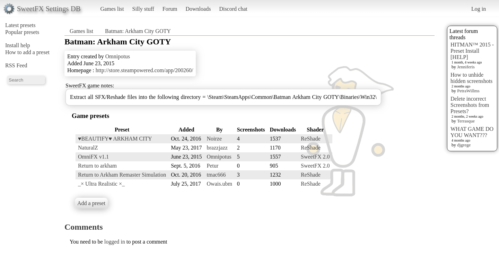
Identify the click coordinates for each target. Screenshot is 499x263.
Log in (478, 9)
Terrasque (466, 121)
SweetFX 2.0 (315, 157)
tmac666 (216, 175)
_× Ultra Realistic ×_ (101, 184)
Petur (213, 166)
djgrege (464, 144)
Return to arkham (97, 166)
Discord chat (233, 9)
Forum (170, 9)
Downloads (198, 9)
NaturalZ (88, 148)
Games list (112, 9)
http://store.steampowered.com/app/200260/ (144, 70)
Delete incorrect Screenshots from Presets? (469, 105)
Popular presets (22, 32)
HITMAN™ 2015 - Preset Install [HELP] (472, 51)
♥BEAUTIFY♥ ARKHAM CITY (115, 139)
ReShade (311, 139)
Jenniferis (466, 66)
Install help (17, 45)
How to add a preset (27, 52)
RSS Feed (16, 65)
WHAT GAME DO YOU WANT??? (471, 132)
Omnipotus (117, 56)
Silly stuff (143, 9)
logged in (114, 242)
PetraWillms (468, 90)
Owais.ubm (219, 184)
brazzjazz (217, 148)
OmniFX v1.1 (93, 157)
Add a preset (91, 203)
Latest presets (20, 25)
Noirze (214, 139)
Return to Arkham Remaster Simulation (122, 175)
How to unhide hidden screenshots (471, 78)
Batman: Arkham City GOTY (138, 31)
